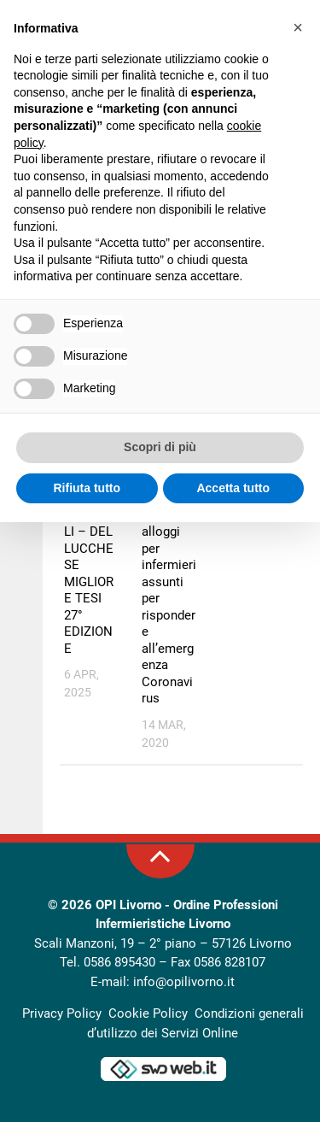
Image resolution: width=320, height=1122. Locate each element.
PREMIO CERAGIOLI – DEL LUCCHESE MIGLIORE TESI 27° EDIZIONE (90, 573)
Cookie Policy (148, 1013)
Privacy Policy (62, 1013)
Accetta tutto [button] (233, 488)
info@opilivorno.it (184, 982)
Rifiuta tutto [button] (86, 488)
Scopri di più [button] (160, 447)
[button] (297, 27)
